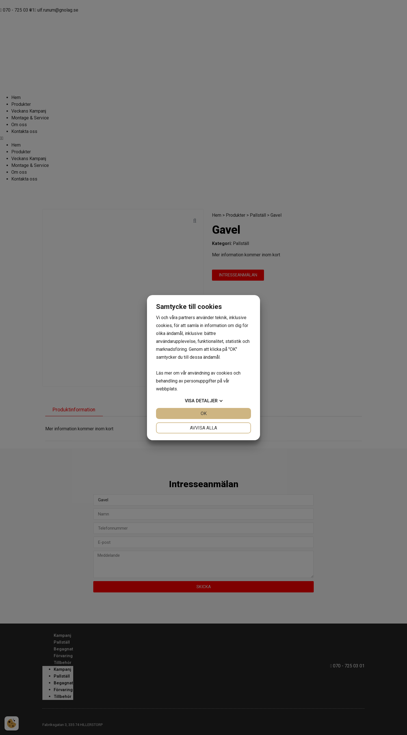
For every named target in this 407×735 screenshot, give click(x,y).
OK (204, 413)
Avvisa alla (203, 428)
